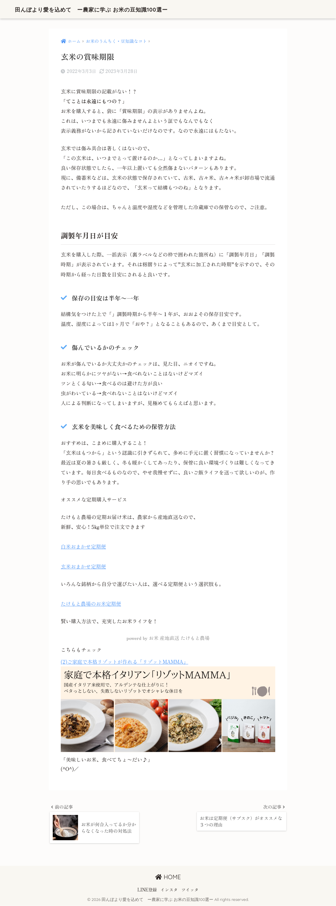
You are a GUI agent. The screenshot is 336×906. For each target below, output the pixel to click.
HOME (168, 877)
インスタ (169, 890)
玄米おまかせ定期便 (84, 566)
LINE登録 (147, 890)
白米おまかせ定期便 (84, 546)
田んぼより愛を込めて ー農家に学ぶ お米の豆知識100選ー (113, 9)
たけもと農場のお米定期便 (91, 603)
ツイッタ (190, 890)
